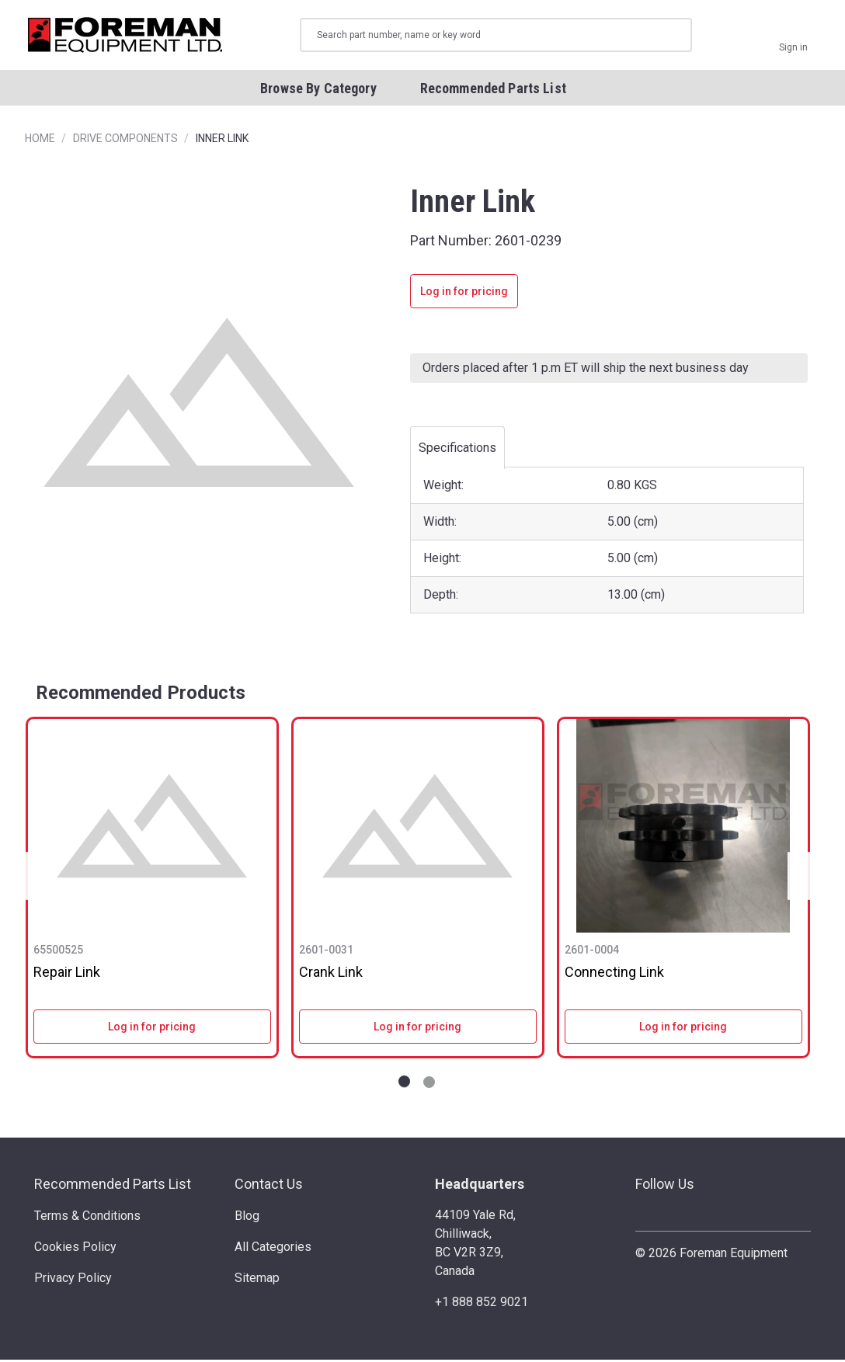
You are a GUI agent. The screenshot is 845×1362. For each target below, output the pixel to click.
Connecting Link (614, 975)
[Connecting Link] (683, 829)
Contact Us (269, 1186)
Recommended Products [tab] (140, 695)
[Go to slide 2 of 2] (429, 1084)
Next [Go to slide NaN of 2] (803, 878)
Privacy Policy (73, 1280)
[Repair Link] (152, 829)
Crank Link (331, 975)
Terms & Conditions (87, 1218)
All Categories (273, 1249)
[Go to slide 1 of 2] (404, 1084)
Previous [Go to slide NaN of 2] (31, 878)
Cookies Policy (75, 1249)
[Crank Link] (418, 829)
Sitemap (257, 1280)
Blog (247, 1218)
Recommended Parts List (112, 1186)
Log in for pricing (464, 294)
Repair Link (66, 975)
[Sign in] (793, 36)
